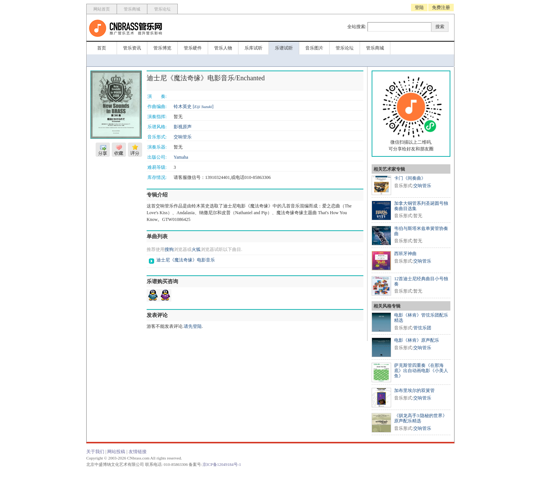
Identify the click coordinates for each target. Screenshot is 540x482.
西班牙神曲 (405, 253)
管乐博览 (162, 48)
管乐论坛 (162, 9)
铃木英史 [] (193, 106)
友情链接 (138, 451)
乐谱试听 (284, 48)
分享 (103, 150)
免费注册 (441, 7)
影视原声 (183, 126)
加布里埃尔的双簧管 (414, 390)
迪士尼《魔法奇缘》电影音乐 (185, 260)
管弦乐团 (422, 327)
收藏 (119, 150)
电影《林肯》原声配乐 (416, 340)
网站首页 (101, 9)
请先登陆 (193, 326)
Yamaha (181, 157)
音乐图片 (314, 48)
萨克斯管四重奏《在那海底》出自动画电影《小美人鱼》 (421, 370)
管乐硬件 (193, 48)
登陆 (419, 7)
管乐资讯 (132, 48)
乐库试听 (253, 48)
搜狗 (169, 249)
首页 (101, 48)
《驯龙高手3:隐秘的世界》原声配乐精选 (420, 418)
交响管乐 (183, 137)
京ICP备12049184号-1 (221, 464)
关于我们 (95, 451)
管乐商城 (132, 9)
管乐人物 (223, 48)
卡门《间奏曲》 (410, 178)
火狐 (196, 249)
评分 (135, 150)
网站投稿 (116, 451)
